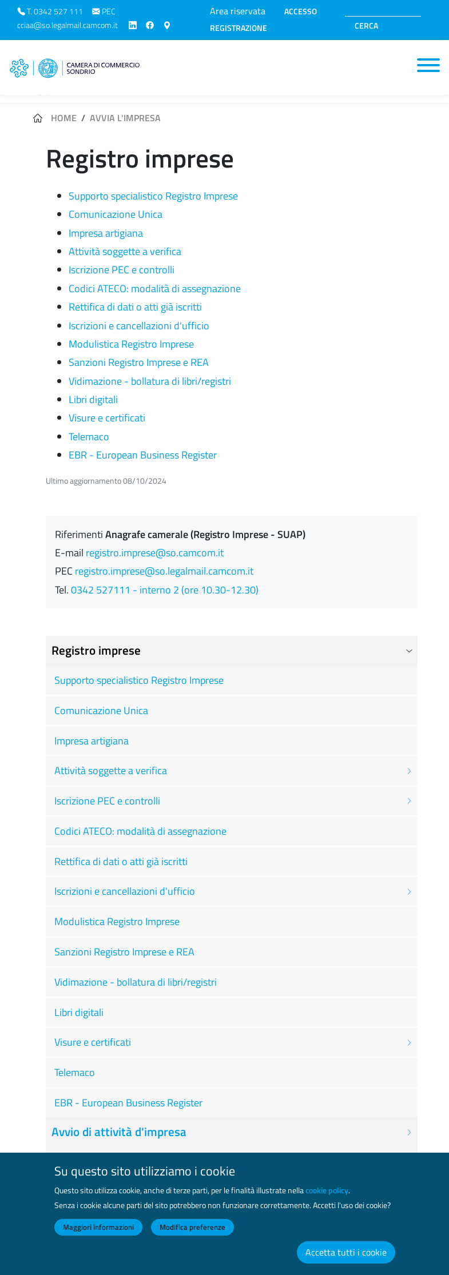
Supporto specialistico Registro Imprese (153, 196)
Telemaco (89, 436)
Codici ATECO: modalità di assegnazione (155, 288)
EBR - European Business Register (143, 455)
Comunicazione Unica (115, 214)
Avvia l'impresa (125, 118)
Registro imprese (96, 650)
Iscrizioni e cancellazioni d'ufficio (139, 325)
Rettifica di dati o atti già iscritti (135, 306)
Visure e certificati (107, 417)
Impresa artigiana (106, 233)
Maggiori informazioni (98, 1236)
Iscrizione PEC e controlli (121, 269)
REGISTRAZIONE (238, 28)
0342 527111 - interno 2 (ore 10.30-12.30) (165, 589)
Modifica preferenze (192, 1236)
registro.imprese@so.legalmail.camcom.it (164, 571)
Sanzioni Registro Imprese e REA (139, 362)
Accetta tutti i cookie (346, 1261)
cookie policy (326, 1199)
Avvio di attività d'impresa (118, 1132)
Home (64, 118)
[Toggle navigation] (428, 65)
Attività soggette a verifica (125, 251)
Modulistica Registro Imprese (131, 344)
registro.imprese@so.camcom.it (155, 552)
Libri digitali (93, 399)
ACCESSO (300, 11)
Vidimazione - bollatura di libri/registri (150, 381)
